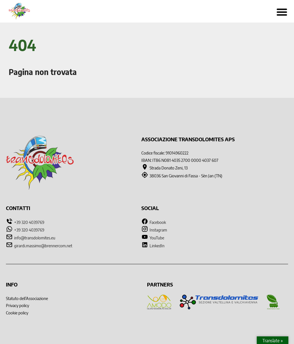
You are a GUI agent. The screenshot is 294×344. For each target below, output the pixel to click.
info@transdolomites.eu (34, 237)
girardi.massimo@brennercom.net (43, 245)
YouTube (152, 237)
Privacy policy (17, 305)
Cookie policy (17, 312)
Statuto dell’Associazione (27, 298)
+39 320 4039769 (29, 222)
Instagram (154, 229)
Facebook (153, 222)
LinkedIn (152, 245)
